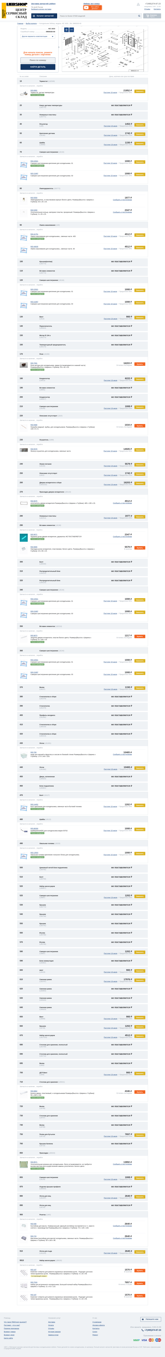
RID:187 (33, 1270)
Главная (20, 23)
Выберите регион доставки (41, 9)
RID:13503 (34, 853)
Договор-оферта (98, 1325)
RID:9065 (33, 547)
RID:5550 (33, 198)
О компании (96, 1322)
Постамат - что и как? (12, 1325)
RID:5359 (33, 210)
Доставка (51, 1322)
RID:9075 (33, 501)
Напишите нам (152, 1319)
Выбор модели (31, 23)
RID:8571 (33, 1162)
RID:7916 (33, 1282)
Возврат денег (9, 1335)
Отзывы (147, 9)
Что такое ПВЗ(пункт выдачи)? (15, 1322)
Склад (94, 1332)
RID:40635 (34, 247)
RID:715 (33, 1236)
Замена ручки (53, 1335)
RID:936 (33, 1224)
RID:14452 (34, 804)
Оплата (51, 1325)
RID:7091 (33, 363)
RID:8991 (33, 90)
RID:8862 (33, 1091)
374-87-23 (153, 4)
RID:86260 (34, 828)
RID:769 (33, 752)
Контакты (157, 9)
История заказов (54, 1332)
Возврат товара (9, 1332)
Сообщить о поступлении (122, 200)
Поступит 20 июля (110, 92)
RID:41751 (34, 234)
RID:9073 (33, 635)
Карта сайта (8, 1338)
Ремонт (95, 1335)
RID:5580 (33, 425)
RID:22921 (34, 161)
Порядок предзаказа (11, 1328)
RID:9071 (33, 534)
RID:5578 (33, 449)
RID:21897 (34, 173)
